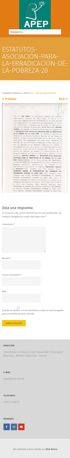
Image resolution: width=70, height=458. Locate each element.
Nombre (6, 258)
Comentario (8, 224)
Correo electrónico (12, 275)
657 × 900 (35, 93)
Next (63, 99)
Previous (9, 99)
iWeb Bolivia (51, 449)
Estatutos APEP (49, 93)
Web (4, 291)
